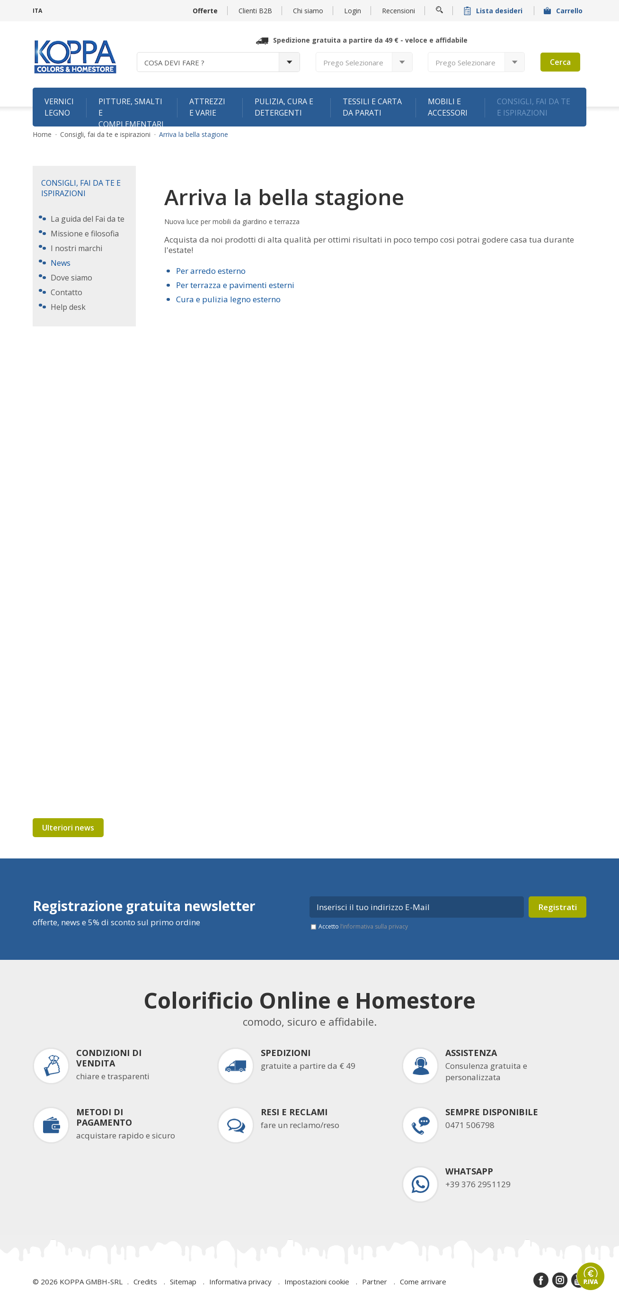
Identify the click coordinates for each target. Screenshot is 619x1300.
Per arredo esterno (211, 270)
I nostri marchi (76, 248)
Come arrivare (423, 1281)
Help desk (68, 307)
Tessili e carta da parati (372, 107)
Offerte (205, 10)
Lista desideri (494, 10)
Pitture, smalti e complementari (131, 111)
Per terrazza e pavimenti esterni (235, 285)
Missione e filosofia (85, 233)
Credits (145, 1281)
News (61, 263)
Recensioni (398, 10)
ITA (37, 11)
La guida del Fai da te (87, 219)
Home (42, 134)
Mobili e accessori (448, 107)
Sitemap (183, 1281)
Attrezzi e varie (207, 107)
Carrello (564, 10)
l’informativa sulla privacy (374, 926)
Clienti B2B (255, 10)
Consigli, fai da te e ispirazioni (533, 107)
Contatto (66, 292)
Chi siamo (308, 10)
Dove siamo (71, 277)
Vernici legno (59, 107)
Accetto (363, 926)
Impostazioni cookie (316, 1281)
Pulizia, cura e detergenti (284, 107)
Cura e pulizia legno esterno (228, 299)
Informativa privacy (240, 1281)
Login (352, 10)
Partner (374, 1281)
